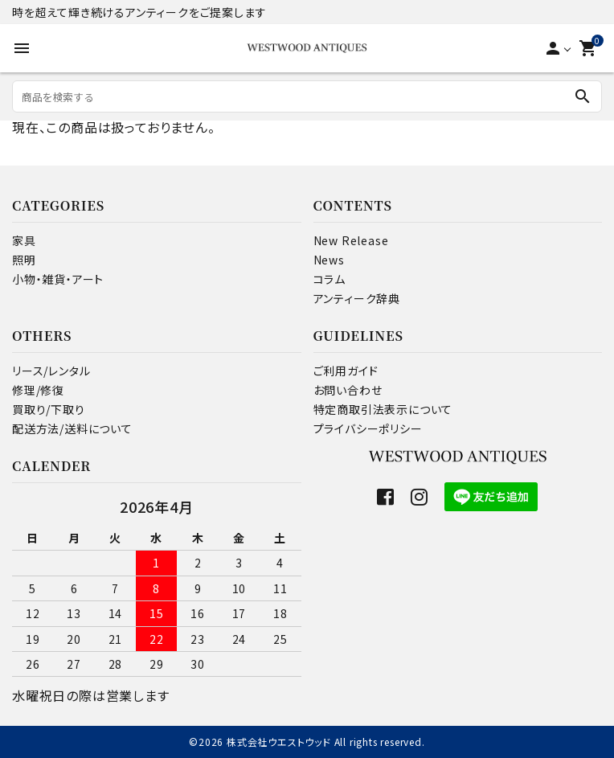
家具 (24, 240)
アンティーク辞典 (356, 298)
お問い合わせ (348, 390)
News (329, 260)
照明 (24, 260)
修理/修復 (38, 390)
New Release (351, 240)
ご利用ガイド (346, 371)
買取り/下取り (48, 409)
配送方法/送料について (72, 428)
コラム (329, 279)
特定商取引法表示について (383, 409)
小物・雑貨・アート (58, 279)
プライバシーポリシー (368, 428)
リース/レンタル (51, 371)
